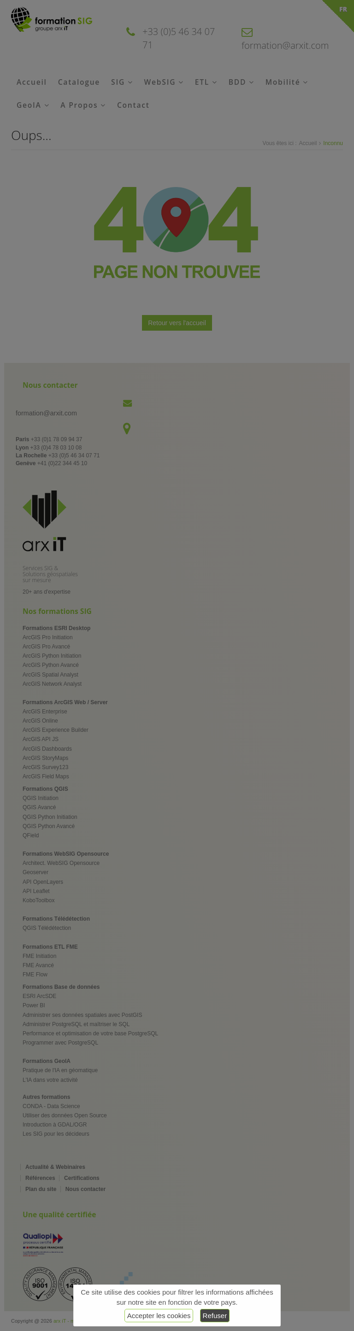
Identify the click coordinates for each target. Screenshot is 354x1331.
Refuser (215, 1315)
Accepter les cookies (159, 1315)
